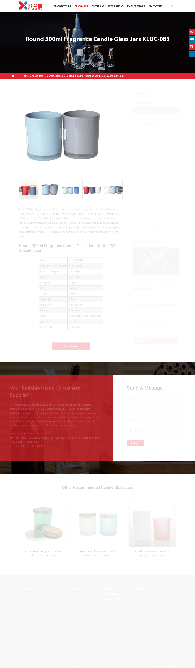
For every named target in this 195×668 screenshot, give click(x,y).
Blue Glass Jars (145, 204)
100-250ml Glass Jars (148, 170)
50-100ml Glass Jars (148, 164)
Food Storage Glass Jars (149, 137)
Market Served (136, 6)
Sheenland (98, 6)
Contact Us (155, 6)
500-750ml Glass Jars (148, 184)
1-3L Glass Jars (145, 197)
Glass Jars (81, 6)
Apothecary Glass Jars (148, 150)
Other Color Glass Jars (148, 231)
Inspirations (115, 6)
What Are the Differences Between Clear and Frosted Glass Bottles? (153, 306)
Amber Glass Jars (146, 217)
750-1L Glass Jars (146, 191)
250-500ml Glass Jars (148, 177)
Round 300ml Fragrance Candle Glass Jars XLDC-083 (96, 76)
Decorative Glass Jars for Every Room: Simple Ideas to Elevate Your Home (150, 325)
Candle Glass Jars (56, 76)
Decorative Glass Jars (148, 130)
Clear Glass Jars (145, 211)
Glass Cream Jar (145, 117)
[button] (21, 189)
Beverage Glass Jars (147, 144)
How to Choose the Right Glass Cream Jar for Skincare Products (152, 287)
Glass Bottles (62, 6)
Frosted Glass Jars (146, 224)
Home (25, 76)
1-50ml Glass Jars (146, 157)
